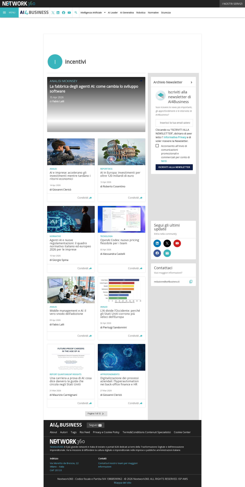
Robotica (140, 12)
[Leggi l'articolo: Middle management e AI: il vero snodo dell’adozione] (71, 308)
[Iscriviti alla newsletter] (167, 253)
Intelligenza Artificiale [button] (91, 12)
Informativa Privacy (175, 137)
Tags (74, 432)
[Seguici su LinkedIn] (157, 243)
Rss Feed (85, 432)
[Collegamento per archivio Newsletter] (173, 82)
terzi (163, 161)
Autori (64, 432)
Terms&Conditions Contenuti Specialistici (146, 432)
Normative (153, 12)
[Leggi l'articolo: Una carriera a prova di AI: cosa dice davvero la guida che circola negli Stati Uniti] (71, 375)
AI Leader (113, 12)
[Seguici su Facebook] (157, 253)
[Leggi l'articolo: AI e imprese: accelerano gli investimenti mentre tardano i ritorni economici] (71, 170)
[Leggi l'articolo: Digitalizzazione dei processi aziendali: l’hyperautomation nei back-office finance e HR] (121, 375)
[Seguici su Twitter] (167, 243)
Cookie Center (182, 432)
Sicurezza (166, 12)
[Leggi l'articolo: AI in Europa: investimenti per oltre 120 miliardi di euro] (121, 170)
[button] (9, 12)
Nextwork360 (56, 446)
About (53, 432)
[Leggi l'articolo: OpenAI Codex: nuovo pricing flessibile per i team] (121, 239)
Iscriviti (174, 167)
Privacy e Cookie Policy (106, 432)
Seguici (95, 425)
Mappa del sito (122, 482)
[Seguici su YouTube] (177, 243)
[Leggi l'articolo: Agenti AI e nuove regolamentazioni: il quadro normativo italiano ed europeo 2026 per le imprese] (71, 239)
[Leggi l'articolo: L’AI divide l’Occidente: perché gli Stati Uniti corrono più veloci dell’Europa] (121, 308)
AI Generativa (127, 12)
